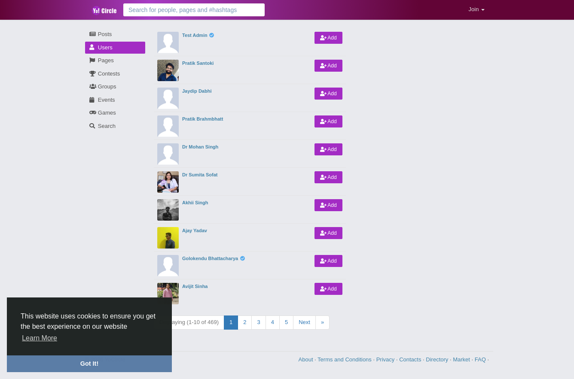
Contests (104, 73)
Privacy (386, 359)
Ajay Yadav (194, 230)
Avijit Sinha (195, 286)
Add (328, 38)
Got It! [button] (89, 363)
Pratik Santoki (198, 63)
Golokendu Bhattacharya (210, 258)
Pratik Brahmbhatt (202, 118)
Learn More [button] (39, 338)
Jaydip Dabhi (196, 91)
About (307, 359)
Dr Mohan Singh (200, 146)
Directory (438, 359)
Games (102, 112)
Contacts (411, 359)
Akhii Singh (195, 202)
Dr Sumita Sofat (200, 174)
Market (462, 359)
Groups (102, 86)
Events (102, 100)
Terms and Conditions (345, 359)
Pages (101, 60)
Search (102, 126)
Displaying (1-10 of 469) (189, 322)
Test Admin (195, 35)
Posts (100, 34)
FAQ (481, 359)
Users (101, 47)
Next (304, 322)
